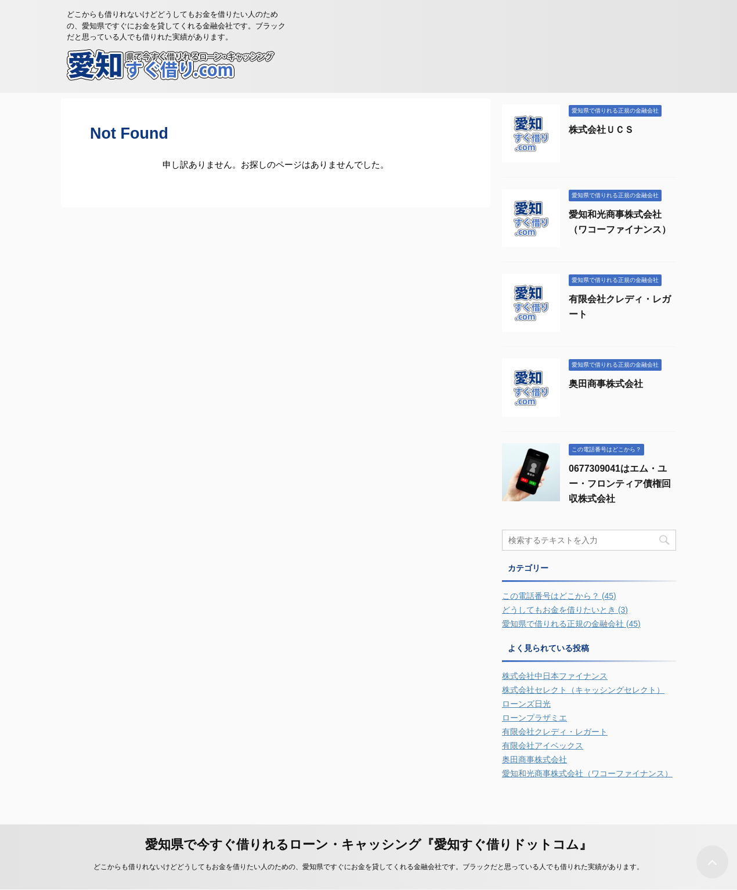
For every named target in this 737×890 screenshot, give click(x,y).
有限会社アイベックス (542, 745)
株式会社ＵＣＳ (601, 130)
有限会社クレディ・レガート (555, 731)
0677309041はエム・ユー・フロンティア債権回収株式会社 (620, 484)
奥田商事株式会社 (606, 384)
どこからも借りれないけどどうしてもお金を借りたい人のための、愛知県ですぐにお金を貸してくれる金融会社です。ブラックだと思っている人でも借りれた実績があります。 (368, 867)
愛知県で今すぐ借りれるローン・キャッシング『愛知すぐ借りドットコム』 (368, 844)
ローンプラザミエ (534, 717)
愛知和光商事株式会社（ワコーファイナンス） (587, 773)
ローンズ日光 (526, 703)
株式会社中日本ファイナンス (555, 676)
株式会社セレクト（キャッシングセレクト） (583, 689)
